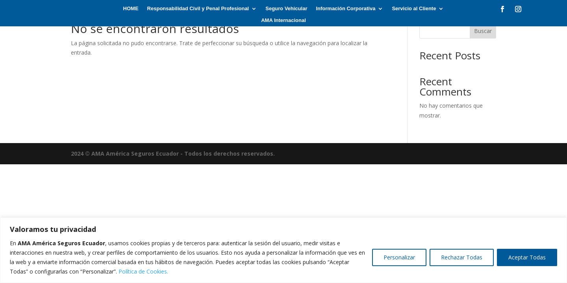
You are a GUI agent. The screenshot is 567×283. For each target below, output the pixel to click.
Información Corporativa (345, 8)
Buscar (483, 31)
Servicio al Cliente (414, 8)
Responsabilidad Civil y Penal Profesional (198, 8)
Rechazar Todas (461, 257)
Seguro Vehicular (286, 8)
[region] (283, 250)
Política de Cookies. (143, 271)
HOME (131, 8)
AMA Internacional (283, 20)
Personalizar (399, 257)
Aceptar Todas (527, 257)
